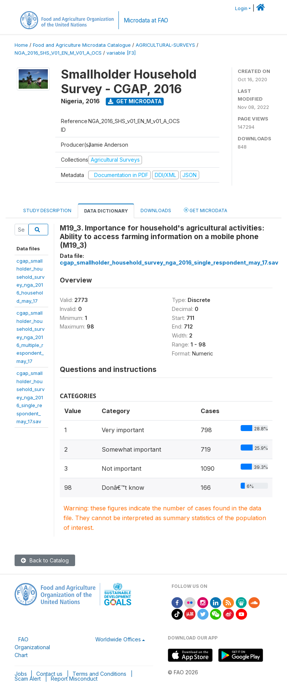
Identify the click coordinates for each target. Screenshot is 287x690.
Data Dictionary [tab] (106, 211)
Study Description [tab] (47, 210)
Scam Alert (28, 678)
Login (241, 8)
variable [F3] (121, 53)
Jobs (21, 674)
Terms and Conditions (99, 674)
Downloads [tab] (156, 210)
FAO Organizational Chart (32, 647)
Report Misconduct (74, 678)
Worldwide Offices (118, 639)
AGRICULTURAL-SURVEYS (165, 45)
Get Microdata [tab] (205, 210)
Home (21, 45)
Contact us (49, 674)
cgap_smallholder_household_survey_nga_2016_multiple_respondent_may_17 (30, 337)
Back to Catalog (45, 560)
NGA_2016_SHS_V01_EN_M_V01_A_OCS (58, 53)
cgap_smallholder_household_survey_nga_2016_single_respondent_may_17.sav (30, 397)
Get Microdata (135, 101)
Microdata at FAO (146, 20)
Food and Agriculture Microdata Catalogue (82, 45)
